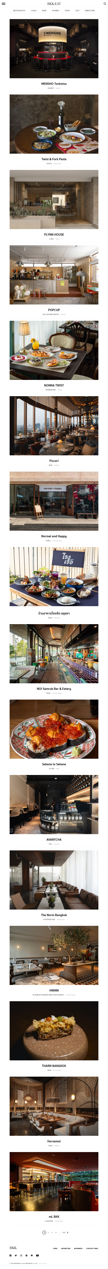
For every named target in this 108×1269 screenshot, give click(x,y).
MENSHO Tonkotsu (54, 83)
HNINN (54, 990)
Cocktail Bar (59, 1221)
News (67, 11)
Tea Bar (56, 844)
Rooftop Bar (61, 919)
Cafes (33, 11)
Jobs (55, 1248)
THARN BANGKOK (54, 1065)
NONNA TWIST (54, 385)
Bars (44, 11)
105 (63, 1232)
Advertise (65, 1248)
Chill (57, 239)
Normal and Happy (54, 536)
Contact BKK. (92, 1248)
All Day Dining (57, 693)
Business (78, 1248)
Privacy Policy (43, 1263)
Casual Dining (70, 995)
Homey (63, 314)
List (77, 11)
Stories (55, 11)
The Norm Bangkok (54, 915)
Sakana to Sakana (54, 764)
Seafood (57, 1146)
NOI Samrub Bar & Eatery (54, 688)
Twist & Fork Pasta (54, 159)
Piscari (54, 460)
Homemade (57, 164)
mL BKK (54, 1216)
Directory (90, 11)
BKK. (13, 1248)
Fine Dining (57, 1070)
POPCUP (54, 310)
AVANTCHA (54, 839)
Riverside (57, 618)
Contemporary (57, 541)
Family (58, 88)
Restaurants (19, 11)
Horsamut (54, 1141)
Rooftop (56, 465)
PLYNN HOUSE (54, 234)
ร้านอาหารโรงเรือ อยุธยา (54, 613)
